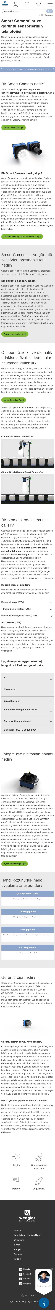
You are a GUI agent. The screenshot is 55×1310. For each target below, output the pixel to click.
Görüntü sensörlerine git (15, 334)
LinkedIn (24, 1269)
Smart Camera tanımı (15, 69)
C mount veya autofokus (34, 69)
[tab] (27, 602)
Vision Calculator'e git (14, 400)
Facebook (25, 1274)
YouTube (24, 1279)
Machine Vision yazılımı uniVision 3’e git (22, 237)
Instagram (25, 1284)
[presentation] (1, 69)
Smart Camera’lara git (13, 128)
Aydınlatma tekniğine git (14, 864)
